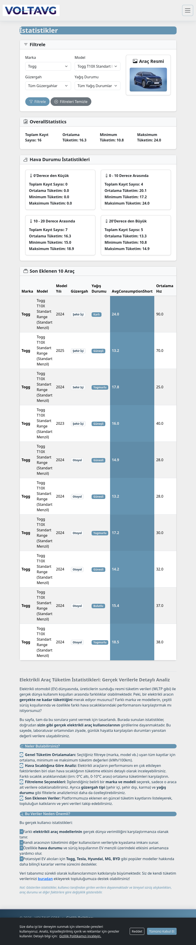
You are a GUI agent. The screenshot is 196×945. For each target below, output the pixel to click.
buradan (45, 878)
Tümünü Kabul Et (161, 931)
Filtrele (37, 101)
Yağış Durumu (87, 76)
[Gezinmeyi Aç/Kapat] (187, 10)
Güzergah (33, 76)
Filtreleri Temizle (70, 101)
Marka (30, 57)
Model (80, 57)
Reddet (137, 931)
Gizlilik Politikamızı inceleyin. (80, 936)
